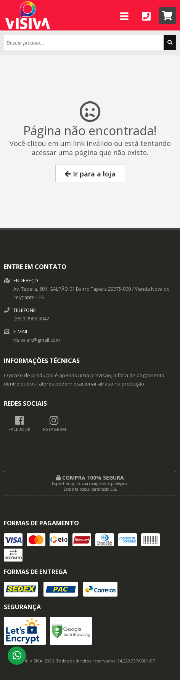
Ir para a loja (90, 173)
